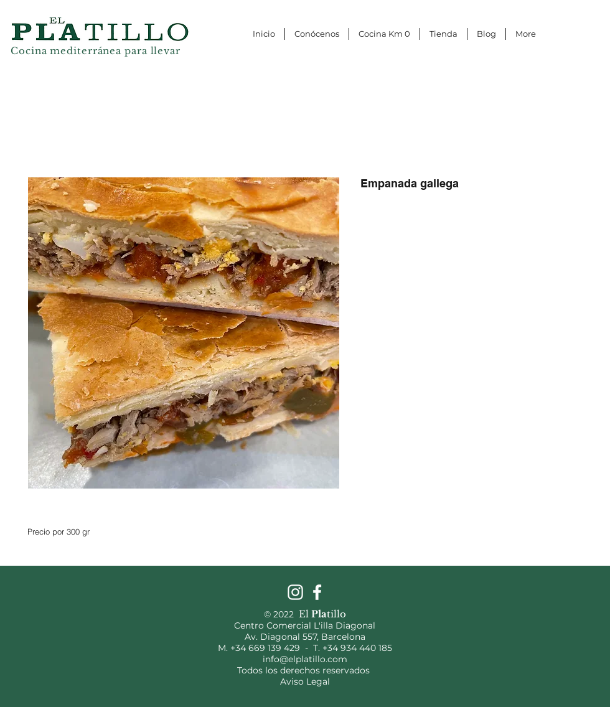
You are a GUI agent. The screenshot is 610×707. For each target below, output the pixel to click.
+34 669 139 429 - (271, 647)
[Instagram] (295, 592)
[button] (595, 11)
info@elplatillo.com (305, 659)
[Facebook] (317, 592)
